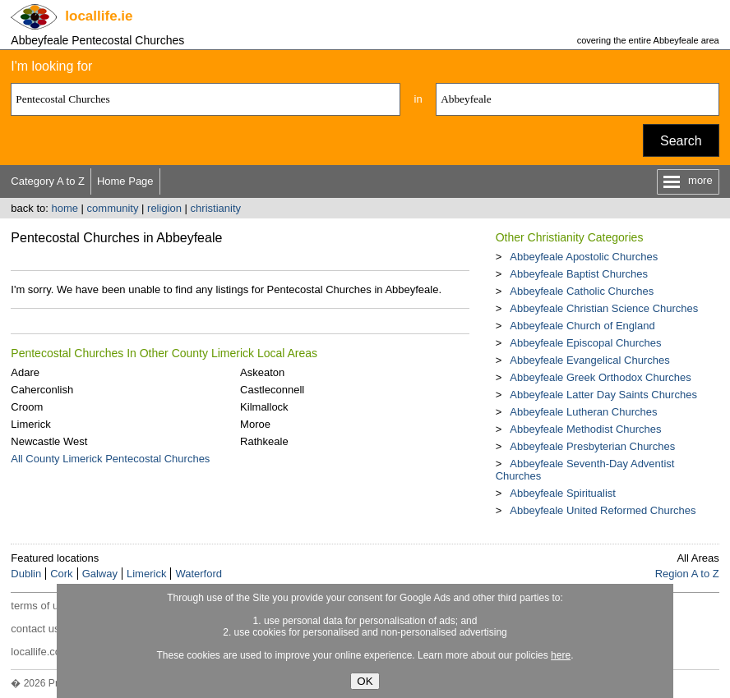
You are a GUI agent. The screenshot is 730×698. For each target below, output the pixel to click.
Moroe (255, 424)
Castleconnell (272, 389)
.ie (98, 16)
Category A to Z (48, 181)
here (561, 655)
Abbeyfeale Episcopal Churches (585, 343)
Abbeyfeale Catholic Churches (582, 291)
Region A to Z (687, 573)
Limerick (30, 424)
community (113, 208)
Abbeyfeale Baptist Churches (579, 274)
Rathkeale (264, 441)
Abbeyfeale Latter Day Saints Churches (603, 394)
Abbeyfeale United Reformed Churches (602, 510)
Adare (25, 372)
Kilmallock (264, 407)
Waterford (198, 573)
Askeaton (262, 372)
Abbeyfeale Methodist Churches (585, 429)
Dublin (26, 573)
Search (681, 141)
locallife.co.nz (43, 651)
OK (364, 681)
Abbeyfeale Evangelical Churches (589, 360)
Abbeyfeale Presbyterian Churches (592, 446)
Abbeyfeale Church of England (582, 325)
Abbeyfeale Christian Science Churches (604, 308)
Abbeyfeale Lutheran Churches (583, 412)
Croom (27, 407)
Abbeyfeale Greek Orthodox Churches (600, 377)
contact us (35, 628)
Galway (100, 573)
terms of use (40, 605)
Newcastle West (49, 441)
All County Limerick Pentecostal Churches (110, 458)
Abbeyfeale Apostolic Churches (584, 256)
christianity (216, 208)
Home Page (125, 181)
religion (164, 208)
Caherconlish (42, 389)
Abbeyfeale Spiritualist (563, 493)
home (64, 208)
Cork (61, 573)
